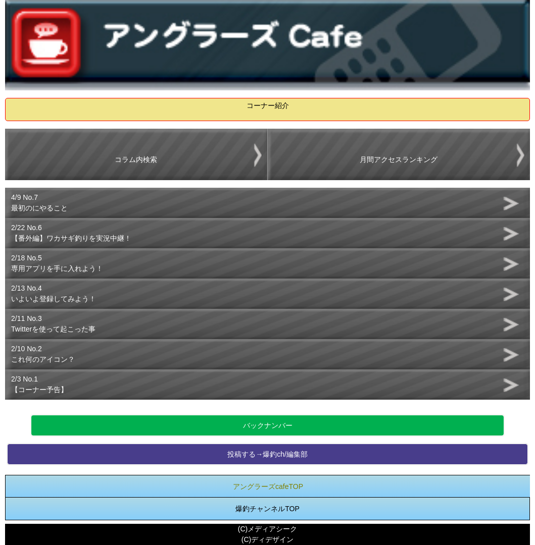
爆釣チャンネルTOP (267, 509)
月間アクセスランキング (398, 159)
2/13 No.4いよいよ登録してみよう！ (53, 293)
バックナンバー (268, 425)
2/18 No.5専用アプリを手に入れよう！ (57, 263)
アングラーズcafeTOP (268, 486)
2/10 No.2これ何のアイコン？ (43, 354)
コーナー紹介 (268, 105)
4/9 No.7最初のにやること (39, 202)
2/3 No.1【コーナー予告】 (39, 384)
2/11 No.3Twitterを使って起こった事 (53, 323)
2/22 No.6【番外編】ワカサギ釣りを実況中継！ (71, 233)
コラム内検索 (136, 159)
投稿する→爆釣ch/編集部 (267, 454)
